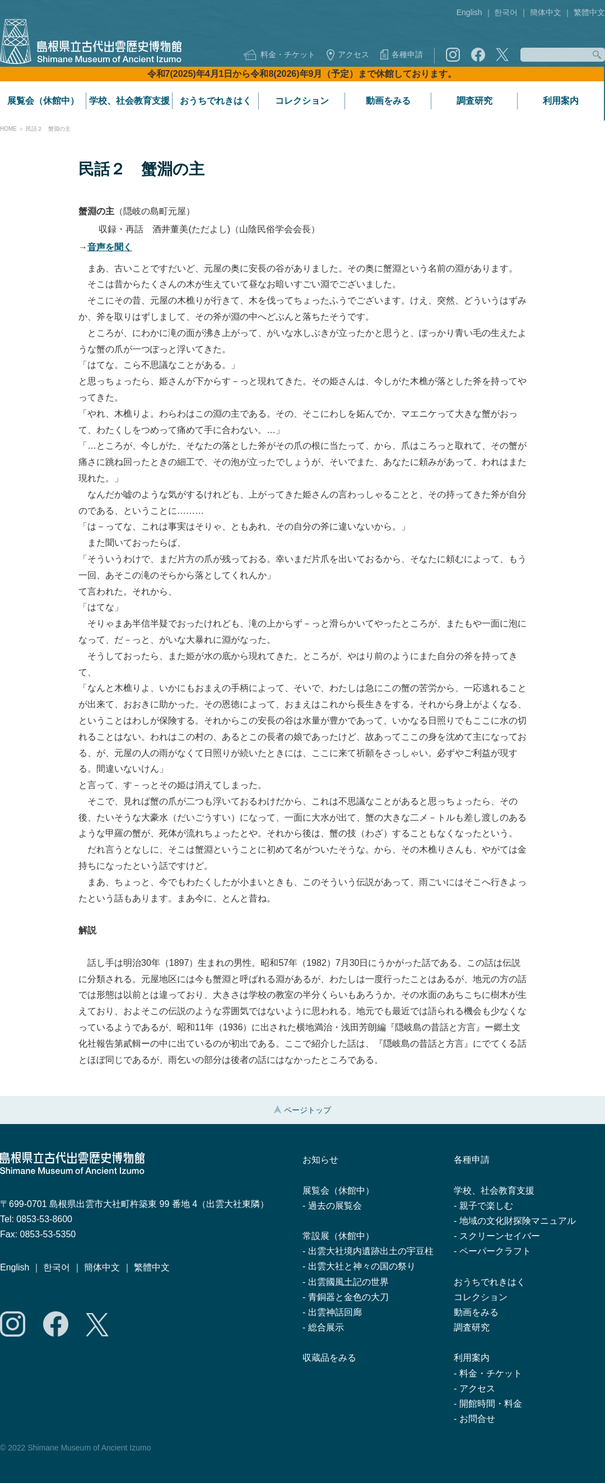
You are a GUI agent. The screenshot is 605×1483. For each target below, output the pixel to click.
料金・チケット (287, 54)
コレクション (302, 100)
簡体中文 (545, 12)
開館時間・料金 (490, 1403)
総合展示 (326, 1327)
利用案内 (561, 100)
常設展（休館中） (338, 1236)
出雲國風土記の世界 (348, 1282)
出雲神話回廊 (335, 1312)
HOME (8, 129)
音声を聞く (109, 247)
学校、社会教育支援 (129, 100)
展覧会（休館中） (43, 100)
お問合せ (477, 1419)
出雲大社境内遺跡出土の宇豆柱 (371, 1251)
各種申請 (407, 54)
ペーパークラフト (495, 1251)
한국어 (506, 12)
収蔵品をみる (329, 1357)
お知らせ (320, 1159)
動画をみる (388, 100)
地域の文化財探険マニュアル (517, 1221)
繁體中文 (589, 12)
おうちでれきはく (216, 100)
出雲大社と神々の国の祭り (362, 1266)
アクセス (353, 54)
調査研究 (474, 100)
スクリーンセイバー (499, 1236)
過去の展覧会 (335, 1205)
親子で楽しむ (486, 1205)
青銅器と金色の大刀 (348, 1297)
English (469, 12)
